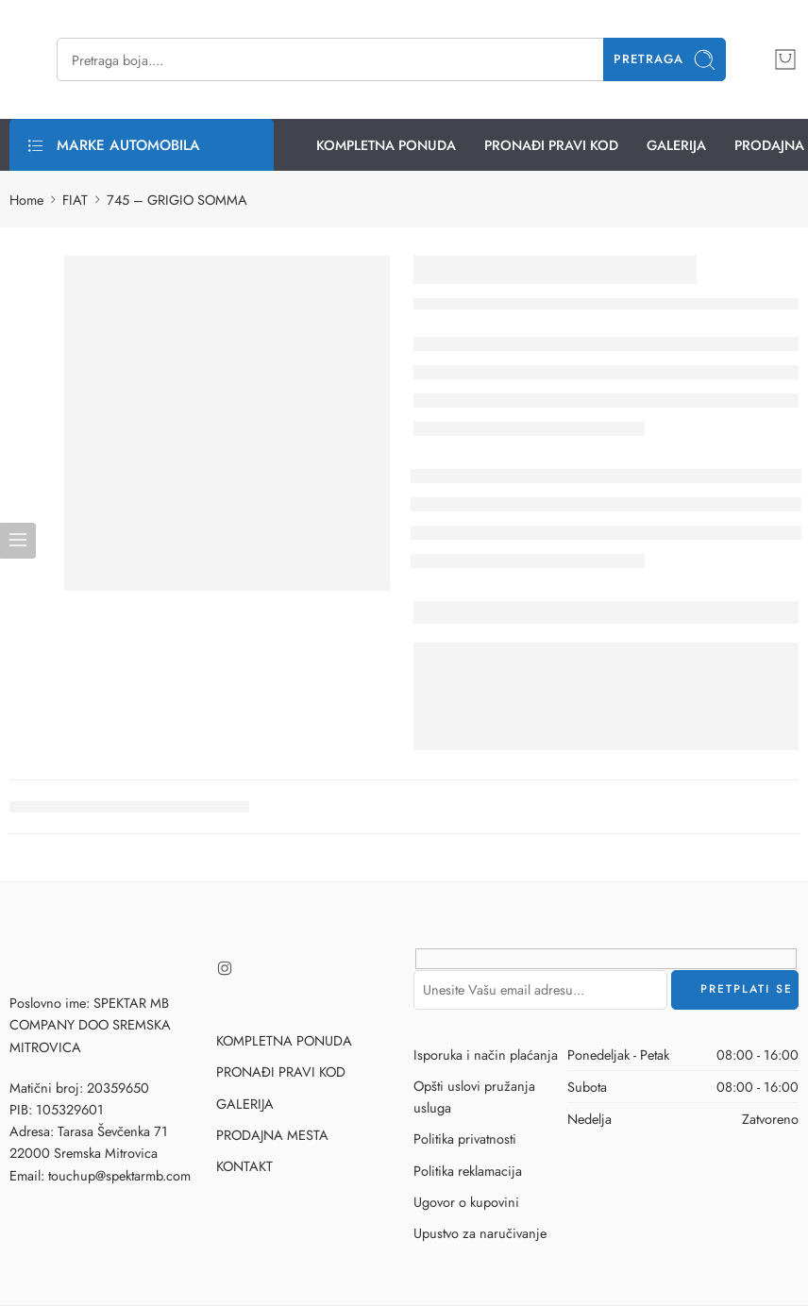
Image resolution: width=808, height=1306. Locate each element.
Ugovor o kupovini (466, 1202)
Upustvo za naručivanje (480, 1233)
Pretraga (665, 60)
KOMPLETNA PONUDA (386, 145)
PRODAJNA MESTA (272, 1135)
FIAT (75, 199)
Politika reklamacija (467, 1170)
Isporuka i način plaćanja (485, 1054)
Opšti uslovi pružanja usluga (474, 1096)
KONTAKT (244, 1166)
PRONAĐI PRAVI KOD (551, 145)
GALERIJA (676, 145)
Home (26, 199)
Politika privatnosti (464, 1138)
